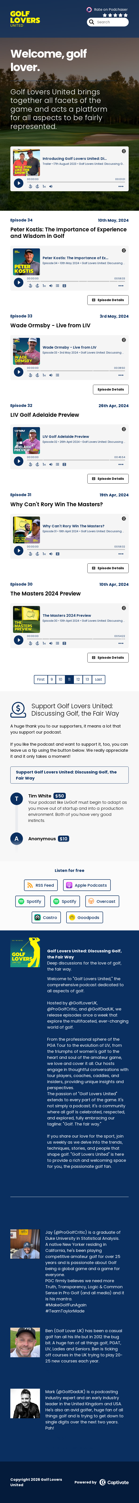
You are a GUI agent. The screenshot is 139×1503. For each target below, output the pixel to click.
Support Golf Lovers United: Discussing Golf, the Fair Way (66, 775)
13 (87, 679)
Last (98, 679)
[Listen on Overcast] (102, 901)
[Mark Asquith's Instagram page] (64, 1438)
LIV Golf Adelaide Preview (44, 415)
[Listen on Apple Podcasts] (87, 885)
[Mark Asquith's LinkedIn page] (69, 1438)
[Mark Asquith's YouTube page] (75, 1438)
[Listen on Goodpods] (84, 917)
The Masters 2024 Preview (45, 593)
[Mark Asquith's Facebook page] (47, 1438)
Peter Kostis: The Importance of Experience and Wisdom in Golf (68, 233)
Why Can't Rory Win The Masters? (56, 504)
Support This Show (76, 1183)
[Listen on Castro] (46, 917)
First (41, 679)
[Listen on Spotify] (30, 901)
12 (78, 679)
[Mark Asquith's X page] (58, 1438)
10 (60, 679)
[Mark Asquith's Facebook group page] (53, 1438)
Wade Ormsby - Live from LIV (50, 325)
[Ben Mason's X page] (47, 1371)
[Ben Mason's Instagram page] (53, 1371)
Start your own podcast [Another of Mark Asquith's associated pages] (69, 1448)
